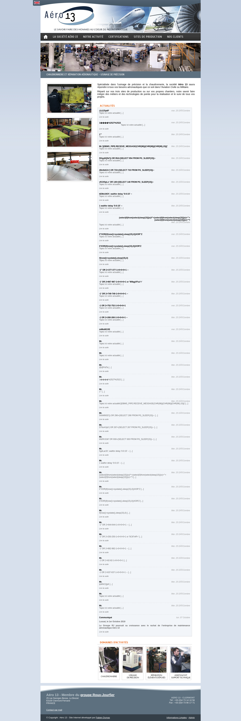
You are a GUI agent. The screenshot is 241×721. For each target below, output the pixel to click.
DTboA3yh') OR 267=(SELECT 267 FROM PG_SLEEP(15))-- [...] (128, 427)
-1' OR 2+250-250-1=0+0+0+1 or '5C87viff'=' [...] (120, 536)
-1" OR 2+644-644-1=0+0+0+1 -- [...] (115, 525)
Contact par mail (54, 710)
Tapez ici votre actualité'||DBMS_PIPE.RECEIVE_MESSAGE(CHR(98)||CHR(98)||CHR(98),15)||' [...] (143, 403)
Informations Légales (177, 717)
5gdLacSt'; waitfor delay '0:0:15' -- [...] (116, 451)
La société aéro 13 (65, 37)
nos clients (175, 37)
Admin (192, 717)
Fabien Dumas (103, 717)
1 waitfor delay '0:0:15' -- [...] (111, 463)
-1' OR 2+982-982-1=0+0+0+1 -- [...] (115, 548)
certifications (118, 37)
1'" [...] (102, 391)
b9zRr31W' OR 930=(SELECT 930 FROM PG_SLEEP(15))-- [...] (128, 439)
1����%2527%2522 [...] (111, 379)
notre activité (93, 37)
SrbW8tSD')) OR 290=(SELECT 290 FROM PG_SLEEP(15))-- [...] (128, 415)
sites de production (148, 37)
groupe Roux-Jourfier (97, 695)
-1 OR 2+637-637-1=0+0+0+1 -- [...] (115, 572)
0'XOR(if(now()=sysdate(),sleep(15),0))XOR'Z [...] (121, 501)
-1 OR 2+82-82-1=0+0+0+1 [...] (113, 560)
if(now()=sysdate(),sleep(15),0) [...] (114, 513)
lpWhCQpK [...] (106, 584)
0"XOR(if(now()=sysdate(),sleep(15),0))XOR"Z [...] (121, 489)
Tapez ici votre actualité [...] (111, 113)
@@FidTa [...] (105, 367)
